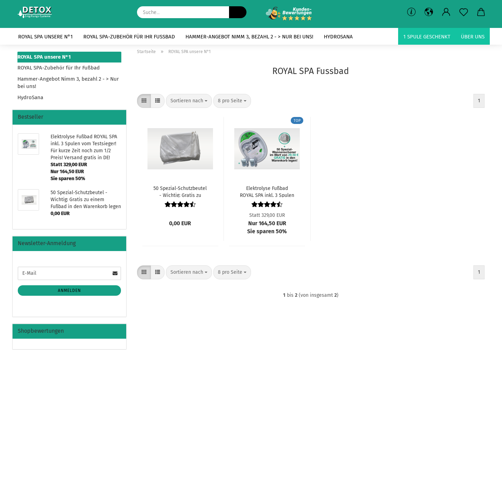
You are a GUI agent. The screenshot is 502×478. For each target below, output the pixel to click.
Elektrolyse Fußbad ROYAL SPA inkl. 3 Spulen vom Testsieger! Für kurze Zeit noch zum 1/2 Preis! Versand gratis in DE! (267, 191)
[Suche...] (237, 12)
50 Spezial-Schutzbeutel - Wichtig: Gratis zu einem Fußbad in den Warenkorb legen (180, 191)
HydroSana (338, 37)
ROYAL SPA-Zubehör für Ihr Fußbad (129, 37)
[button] (446, 12)
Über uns (473, 37)
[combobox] (189, 101)
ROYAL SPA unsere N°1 (45, 37)
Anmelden (69, 290)
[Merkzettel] (463, 12)
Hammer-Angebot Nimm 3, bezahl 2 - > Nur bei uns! (249, 37)
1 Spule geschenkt (426, 37)
